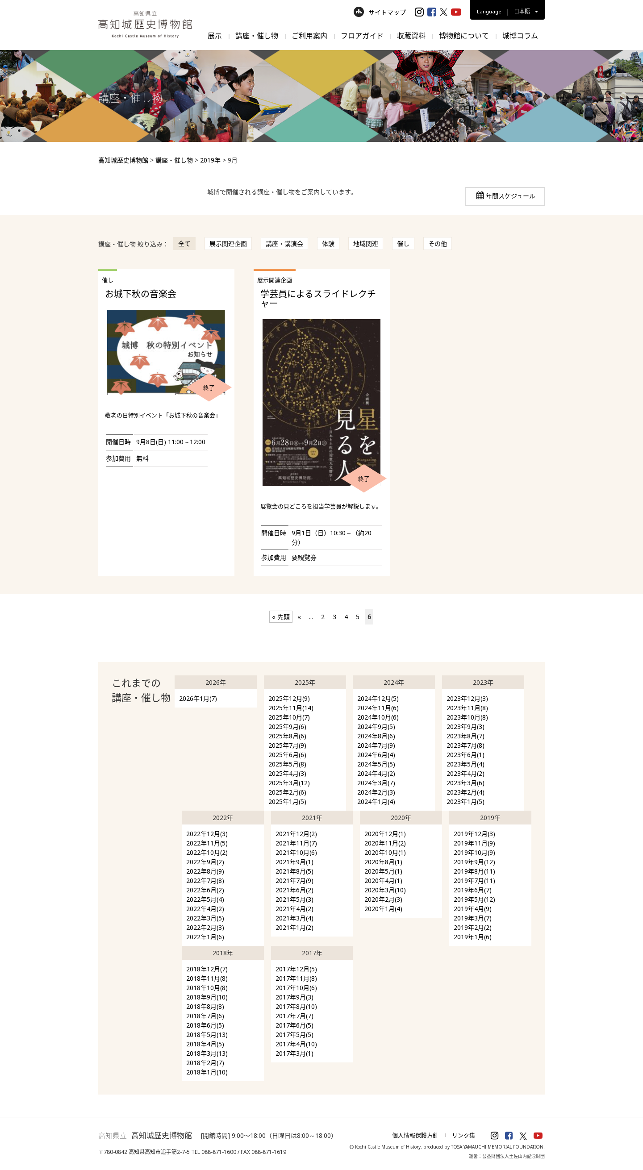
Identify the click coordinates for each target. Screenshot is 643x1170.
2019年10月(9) (474, 852)
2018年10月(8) (207, 987)
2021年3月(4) (294, 918)
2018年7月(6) (205, 1016)
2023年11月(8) (467, 708)
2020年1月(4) (383, 908)
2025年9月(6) (287, 726)
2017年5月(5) (294, 1034)
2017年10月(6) (296, 987)
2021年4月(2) (294, 908)
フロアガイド (362, 36)
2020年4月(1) (383, 880)
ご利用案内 (309, 36)
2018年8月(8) (205, 1006)
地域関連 (365, 243)
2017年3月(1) (294, 1053)
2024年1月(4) (376, 801)
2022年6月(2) (205, 890)
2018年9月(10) (207, 997)
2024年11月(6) (378, 708)
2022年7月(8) (205, 880)
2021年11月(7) (296, 843)
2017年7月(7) (294, 1016)
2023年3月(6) (465, 783)
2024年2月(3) (376, 792)
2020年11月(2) (385, 843)
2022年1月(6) (205, 937)
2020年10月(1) (385, 852)
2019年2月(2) (473, 927)
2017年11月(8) (296, 978)
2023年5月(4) (465, 764)
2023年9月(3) (465, 726)
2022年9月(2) (205, 862)
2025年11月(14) (290, 708)
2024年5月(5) (376, 764)
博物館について (464, 36)
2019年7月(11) (474, 880)
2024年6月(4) (376, 754)
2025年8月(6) (287, 736)
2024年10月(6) (378, 717)
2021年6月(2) (294, 890)
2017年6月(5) (294, 1025)
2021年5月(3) (294, 899)
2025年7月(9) (287, 745)
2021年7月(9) (294, 880)
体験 (328, 243)
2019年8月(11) (474, 871)
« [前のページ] (299, 616)
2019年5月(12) (474, 899)
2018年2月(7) (205, 1062)
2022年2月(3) (205, 927)
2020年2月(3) (383, 899)
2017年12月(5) (296, 969)
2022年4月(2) (205, 908)
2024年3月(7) (376, 783)
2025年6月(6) (287, 754)
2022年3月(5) (205, 918)
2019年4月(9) (473, 908)
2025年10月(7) (289, 717)
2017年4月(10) (296, 1044)
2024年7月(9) (376, 745)
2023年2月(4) (465, 792)
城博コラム (520, 36)
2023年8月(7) (465, 736)
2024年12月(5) (378, 698)
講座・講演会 (284, 243)
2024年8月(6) (376, 736)
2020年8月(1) (383, 862)
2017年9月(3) (294, 997)
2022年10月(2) (207, 852)
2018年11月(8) (207, 978)
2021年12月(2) (296, 833)
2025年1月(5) (287, 801)
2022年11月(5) (207, 843)
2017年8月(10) (296, 1006)
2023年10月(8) (467, 717)
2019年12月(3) (474, 833)
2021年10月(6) (296, 852)
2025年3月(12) (289, 783)
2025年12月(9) (289, 698)
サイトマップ (380, 12)
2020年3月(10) (385, 890)
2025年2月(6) (287, 792)
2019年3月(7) (473, 918)
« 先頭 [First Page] (281, 616)
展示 (215, 36)
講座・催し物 (256, 36)
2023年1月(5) (465, 801)
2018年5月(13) (207, 1034)
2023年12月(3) (467, 698)
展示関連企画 (228, 243)
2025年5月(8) (287, 764)
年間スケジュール (510, 196)
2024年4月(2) (376, 773)
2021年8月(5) (294, 871)
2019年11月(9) (474, 843)
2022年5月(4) (205, 899)
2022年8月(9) (205, 871)
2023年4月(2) (465, 773)
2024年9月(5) (376, 726)
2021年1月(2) (294, 927)
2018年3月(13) (207, 1053)
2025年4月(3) (287, 773)
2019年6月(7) (473, 890)
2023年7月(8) (465, 745)
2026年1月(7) (198, 698)
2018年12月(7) (207, 969)
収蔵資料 (411, 36)
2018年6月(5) (205, 1025)
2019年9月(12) (474, 862)
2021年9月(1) (294, 862)
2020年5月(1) (383, 871)
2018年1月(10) (207, 1072)
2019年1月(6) (473, 937)
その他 (437, 243)
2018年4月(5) (205, 1044)
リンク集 (463, 1135)
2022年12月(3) (207, 833)
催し (403, 243)
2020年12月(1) (385, 833)
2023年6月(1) (465, 754)
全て (184, 243)
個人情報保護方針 (415, 1135)
